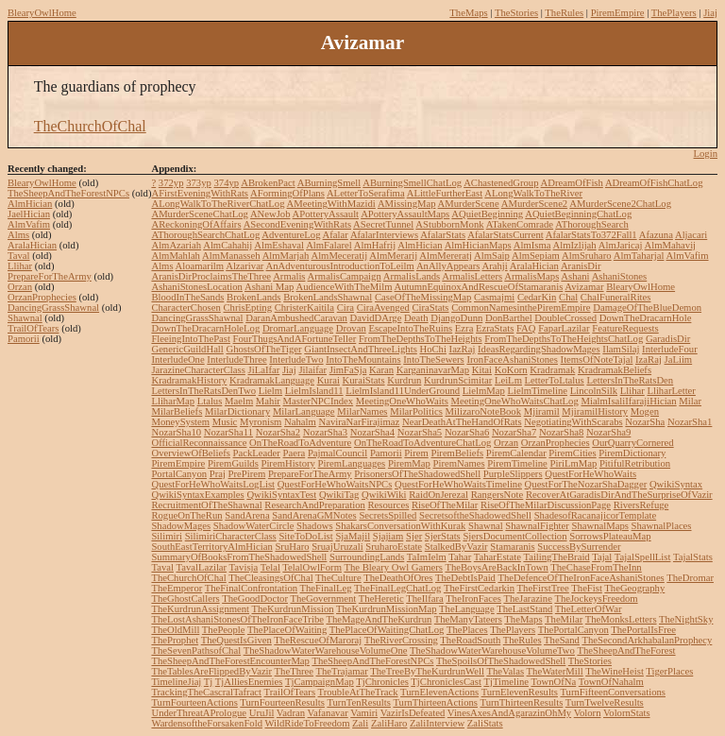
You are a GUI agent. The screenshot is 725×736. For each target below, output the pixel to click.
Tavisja (244, 567)
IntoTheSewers (433, 359)
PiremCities (572, 453)
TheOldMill (175, 630)
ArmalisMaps (531, 276)
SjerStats (443, 536)
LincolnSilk (593, 390)
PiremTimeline (517, 463)
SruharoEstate (393, 546)
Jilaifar (312, 370)
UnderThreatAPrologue (198, 713)
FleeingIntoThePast (190, 339)
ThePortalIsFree (643, 630)
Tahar (459, 557)
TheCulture (338, 578)
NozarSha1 (689, 422)
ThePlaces (467, 630)
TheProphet (174, 640)
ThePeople (223, 630)
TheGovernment (323, 598)
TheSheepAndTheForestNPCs (68, 193)
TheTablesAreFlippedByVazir (211, 671)
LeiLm (508, 380)
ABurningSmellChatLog (412, 183)
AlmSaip (492, 255)
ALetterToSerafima (366, 193)
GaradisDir (668, 339)
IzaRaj (648, 359)
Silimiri (166, 536)
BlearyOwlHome (42, 13)
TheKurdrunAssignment (200, 609)
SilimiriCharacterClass (231, 536)
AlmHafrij (375, 245)
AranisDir (581, 266)
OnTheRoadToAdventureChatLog (422, 442)
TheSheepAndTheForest (626, 650)
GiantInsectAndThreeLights (360, 349)
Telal (270, 567)
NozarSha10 (176, 432)
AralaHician (32, 245)
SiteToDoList (305, 536)
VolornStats (626, 713)
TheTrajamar (342, 671)
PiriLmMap (574, 463)
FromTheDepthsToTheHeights (420, 339)
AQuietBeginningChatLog (578, 214)
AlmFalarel (329, 245)
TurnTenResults (359, 702)
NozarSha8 (561, 432)
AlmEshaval (279, 245)
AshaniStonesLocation (196, 287)
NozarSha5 (419, 432)
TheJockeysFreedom (595, 598)
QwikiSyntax (675, 484)
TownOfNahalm (611, 681)
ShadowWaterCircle (254, 526)
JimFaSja (348, 370)
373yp (198, 183)
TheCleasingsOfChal (270, 578)
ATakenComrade (519, 224)
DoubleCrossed (565, 318)
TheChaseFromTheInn (595, 567)
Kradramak (552, 370)
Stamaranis (512, 546)
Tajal (602, 557)
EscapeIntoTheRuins (410, 328)
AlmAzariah (176, 245)
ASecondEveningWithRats (297, 224)
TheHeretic (381, 598)
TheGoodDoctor (255, 598)
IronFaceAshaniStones (511, 359)
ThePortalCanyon (573, 630)
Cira (345, 307)
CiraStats (430, 307)
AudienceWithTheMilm (343, 287)
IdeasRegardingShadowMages (539, 349)
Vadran (291, 713)
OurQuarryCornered (632, 442)
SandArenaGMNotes (314, 515)
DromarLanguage (297, 328)
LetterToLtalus (554, 380)
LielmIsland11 (314, 390)
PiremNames (459, 463)
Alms (18, 235)
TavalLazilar (201, 567)
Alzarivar (244, 266)
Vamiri (364, 713)
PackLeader (256, 453)
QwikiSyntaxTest (281, 494)
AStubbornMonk (449, 224)
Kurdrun (404, 380)
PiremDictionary (632, 453)
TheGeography (634, 588)
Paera (294, 453)
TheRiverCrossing (401, 640)
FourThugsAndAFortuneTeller (295, 339)
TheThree (294, 671)
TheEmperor (176, 588)
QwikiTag (339, 494)
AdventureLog (290, 235)
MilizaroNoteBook (484, 411)
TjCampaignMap (319, 681)
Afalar (335, 235)
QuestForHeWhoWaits (590, 474)
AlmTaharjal (639, 255)
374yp (226, 183)
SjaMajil (352, 536)
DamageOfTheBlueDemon (647, 307)
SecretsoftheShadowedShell (475, 515)
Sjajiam (388, 536)
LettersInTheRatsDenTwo (203, 390)
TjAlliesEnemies (249, 681)
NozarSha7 (514, 432)
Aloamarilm (200, 266)
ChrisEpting (248, 307)
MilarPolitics (416, 411)
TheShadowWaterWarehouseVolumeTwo (492, 650)
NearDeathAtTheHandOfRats (462, 422)
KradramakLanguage (271, 380)
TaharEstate (497, 557)
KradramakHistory (189, 380)
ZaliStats (485, 723)
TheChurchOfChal (90, 126)
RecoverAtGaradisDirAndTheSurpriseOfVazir (619, 494)
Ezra (464, 328)
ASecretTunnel (383, 224)
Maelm (239, 401)
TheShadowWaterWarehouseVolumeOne (326, 650)
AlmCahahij (227, 245)
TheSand (562, 640)
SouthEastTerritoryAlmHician (211, 546)
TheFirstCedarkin (479, 588)
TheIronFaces (473, 598)
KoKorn (511, 370)
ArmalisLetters (472, 276)
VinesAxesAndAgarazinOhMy (509, 713)
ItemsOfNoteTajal (597, 359)
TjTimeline (506, 681)
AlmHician (30, 203)
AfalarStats (442, 235)
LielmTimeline (537, 390)
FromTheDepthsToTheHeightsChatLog (563, 339)
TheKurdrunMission (293, 609)
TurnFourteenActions (194, 702)
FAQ (526, 328)
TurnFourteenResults (282, 702)
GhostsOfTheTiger (263, 349)
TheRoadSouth (470, 640)
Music (225, 422)
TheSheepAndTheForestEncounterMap (230, 661)
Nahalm (300, 422)
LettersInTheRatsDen (629, 380)
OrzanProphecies (42, 297)
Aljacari (691, 235)
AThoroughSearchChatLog (205, 235)
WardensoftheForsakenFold (206, 723)
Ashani (575, 276)
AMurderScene (468, 203)
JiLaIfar (264, 370)
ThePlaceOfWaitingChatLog (387, 630)
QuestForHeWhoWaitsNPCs (335, 484)
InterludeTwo (296, 359)
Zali (360, 723)
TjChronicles (382, 681)
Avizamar (584, 287)
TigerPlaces (669, 671)
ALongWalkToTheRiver (533, 193)
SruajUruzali (337, 546)
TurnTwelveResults (604, 702)
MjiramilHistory (595, 411)
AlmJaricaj (621, 245)
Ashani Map (269, 287)
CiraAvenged (383, 307)
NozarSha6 (467, 432)
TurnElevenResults (519, 692)
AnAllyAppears (448, 266)
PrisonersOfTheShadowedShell (417, 474)
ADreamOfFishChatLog (654, 183)
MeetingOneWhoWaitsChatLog (515, 401)
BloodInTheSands (187, 297)
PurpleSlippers (513, 474)
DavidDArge (376, 318)
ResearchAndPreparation (314, 505)
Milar (690, 401)
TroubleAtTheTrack (358, 692)
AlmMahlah (175, 255)
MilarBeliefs (176, 411)
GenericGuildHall (187, 349)
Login (705, 153)
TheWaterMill (555, 671)
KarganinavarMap (432, 370)
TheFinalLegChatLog (397, 588)
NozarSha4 (372, 432)
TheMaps (468, 13)
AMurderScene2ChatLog (620, 203)
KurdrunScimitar (458, 380)
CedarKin (536, 297)
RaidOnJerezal (438, 494)
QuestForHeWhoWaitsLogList (213, 484)
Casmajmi (494, 297)
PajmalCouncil (337, 453)
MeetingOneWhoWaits (402, 401)
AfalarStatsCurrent (505, 235)
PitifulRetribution (634, 463)
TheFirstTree (543, 588)
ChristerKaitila (304, 307)
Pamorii (24, 339)
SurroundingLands (366, 557)
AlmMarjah (286, 255)
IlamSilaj (620, 349)
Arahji (494, 266)
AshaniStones (620, 276)
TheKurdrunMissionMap (386, 609)
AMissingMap (407, 203)
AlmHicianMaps (478, 245)
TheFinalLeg (326, 588)
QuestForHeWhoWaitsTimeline (458, 484)
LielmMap (484, 390)
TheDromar (690, 578)
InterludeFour (670, 349)
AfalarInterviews (384, 235)
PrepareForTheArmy (50, 276)
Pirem (416, 453)
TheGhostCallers (185, 598)
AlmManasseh (231, 255)
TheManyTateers (468, 619)
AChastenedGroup (501, 183)
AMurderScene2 (534, 203)
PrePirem (247, 474)
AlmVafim (29, 224)
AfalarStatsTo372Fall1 (591, 235)
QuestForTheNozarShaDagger (586, 484)
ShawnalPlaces (662, 526)
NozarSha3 (325, 432)
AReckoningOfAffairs (196, 224)
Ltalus (210, 401)
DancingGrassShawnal (53, 307)
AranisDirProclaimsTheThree (211, 276)
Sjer (414, 536)
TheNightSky (686, 619)
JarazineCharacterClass (197, 370)
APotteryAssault (326, 214)
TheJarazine (527, 598)
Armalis (289, 276)
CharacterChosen (185, 307)
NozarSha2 (278, 432)
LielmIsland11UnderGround (403, 390)
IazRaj (462, 349)
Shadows (314, 526)
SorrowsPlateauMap (609, 536)
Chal (568, 297)
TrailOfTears (33, 328)
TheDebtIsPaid (465, 578)
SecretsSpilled (387, 515)
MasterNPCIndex (318, 401)
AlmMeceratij (339, 255)
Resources (389, 505)
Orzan (20, 287)
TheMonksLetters (621, 619)
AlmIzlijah (575, 245)
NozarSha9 (608, 432)
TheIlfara (425, 598)
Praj (218, 474)
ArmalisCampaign (344, 276)
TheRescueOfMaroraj (318, 640)
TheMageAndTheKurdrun (378, 619)
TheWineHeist (614, 671)
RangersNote (497, 494)
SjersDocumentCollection (514, 536)
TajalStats (693, 557)
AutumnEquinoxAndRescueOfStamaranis (479, 287)
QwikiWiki (384, 494)
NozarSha (645, 422)
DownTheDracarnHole (645, 318)
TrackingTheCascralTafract (206, 692)
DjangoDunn (456, 318)
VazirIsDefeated (413, 713)
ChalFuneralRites (616, 297)
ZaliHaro (389, 723)
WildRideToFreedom (306, 723)
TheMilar (563, 619)
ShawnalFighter (536, 526)
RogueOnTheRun (186, 515)
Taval (19, 255)
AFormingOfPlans (287, 193)
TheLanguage (467, 609)
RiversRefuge (641, 505)
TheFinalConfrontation (251, 588)
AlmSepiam (536, 255)
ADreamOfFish (572, 183)
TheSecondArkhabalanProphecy (647, 640)
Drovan (351, 328)
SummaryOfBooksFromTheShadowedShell (239, 557)
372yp (171, 183)
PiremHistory (287, 463)
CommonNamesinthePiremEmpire (520, 307)
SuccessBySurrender (578, 546)
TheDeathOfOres (397, 578)
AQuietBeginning (487, 214)
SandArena (247, 515)
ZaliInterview (437, 723)
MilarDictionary (237, 411)
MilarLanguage (304, 411)
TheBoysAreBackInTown (496, 567)
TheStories (516, 13)
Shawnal (25, 318)
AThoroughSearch (592, 224)
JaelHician (29, 214)
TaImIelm (427, 557)
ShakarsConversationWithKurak (400, 526)
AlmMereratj (445, 255)
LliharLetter (671, 390)
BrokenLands (253, 297)
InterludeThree (236, 359)
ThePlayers (674, 13)
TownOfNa (553, 681)
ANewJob (270, 214)
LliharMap (172, 401)
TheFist (586, 588)
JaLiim (679, 359)
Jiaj (710, 13)
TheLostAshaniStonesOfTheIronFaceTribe (237, 619)
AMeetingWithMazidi (331, 203)
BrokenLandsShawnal (327, 297)
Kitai (482, 370)
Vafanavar (328, 713)
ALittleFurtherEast (445, 193)
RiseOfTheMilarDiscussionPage (546, 505)
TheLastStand (524, 609)
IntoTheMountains (363, 359)
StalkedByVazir (456, 546)
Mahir (268, 401)
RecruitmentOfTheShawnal (206, 505)
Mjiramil (542, 411)
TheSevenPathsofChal (196, 650)
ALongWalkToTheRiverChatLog (217, 203)
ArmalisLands (411, 276)
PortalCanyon (179, 474)
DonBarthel (508, 318)
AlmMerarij (393, 255)
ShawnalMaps (600, 526)
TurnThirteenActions (435, 702)
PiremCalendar (516, 453)
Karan (381, 370)
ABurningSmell (329, 183)
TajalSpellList (643, 557)
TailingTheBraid (556, 557)
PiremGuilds (233, 463)
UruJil (262, 713)
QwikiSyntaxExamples (197, 494)
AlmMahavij (670, 245)
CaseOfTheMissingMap (423, 297)
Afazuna (656, 235)
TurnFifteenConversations (613, 692)
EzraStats (495, 328)
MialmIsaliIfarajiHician (628, 401)
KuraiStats (364, 380)
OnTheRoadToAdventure (300, 442)
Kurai (328, 380)
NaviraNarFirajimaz (358, 422)
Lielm (270, 390)
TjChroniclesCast (446, 681)
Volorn (587, 713)
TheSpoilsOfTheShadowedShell (500, 661)
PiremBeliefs (456, 453)
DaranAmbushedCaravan (296, 318)
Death (416, 318)
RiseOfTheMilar (445, 505)
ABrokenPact (268, 183)
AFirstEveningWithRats (199, 193)
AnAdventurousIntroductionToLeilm (340, 266)
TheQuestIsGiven (236, 640)
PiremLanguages (352, 463)
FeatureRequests (625, 328)
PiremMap (409, 463)
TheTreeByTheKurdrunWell (427, 671)
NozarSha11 (228, 432)
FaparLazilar (563, 328)
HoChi (432, 349)
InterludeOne (177, 359)
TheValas (505, 671)
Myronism (260, 422)
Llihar (20, 266)
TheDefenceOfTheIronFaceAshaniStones (580, 578)
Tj (208, 681)
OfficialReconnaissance (198, 442)
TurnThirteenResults (522, 702)
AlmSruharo (587, 255)
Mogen (645, 411)
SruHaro (292, 546)
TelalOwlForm (312, 567)
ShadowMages (181, 526)
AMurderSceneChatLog (199, 214)
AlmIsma (532, 245)
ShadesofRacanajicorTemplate (595, 515)
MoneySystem (180, 422)
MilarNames (362, 411)
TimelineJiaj (176, 681)
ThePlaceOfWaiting (287, 630)
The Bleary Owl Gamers (393, 567)
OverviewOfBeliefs (190, 453)
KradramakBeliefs (614, 370)
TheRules (564, 13)
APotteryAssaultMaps (405, 214)
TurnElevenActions (439, 692)
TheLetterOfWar (588, 609)
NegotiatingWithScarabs (573, 422)
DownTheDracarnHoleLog (205, 328)
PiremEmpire (618, 13)
